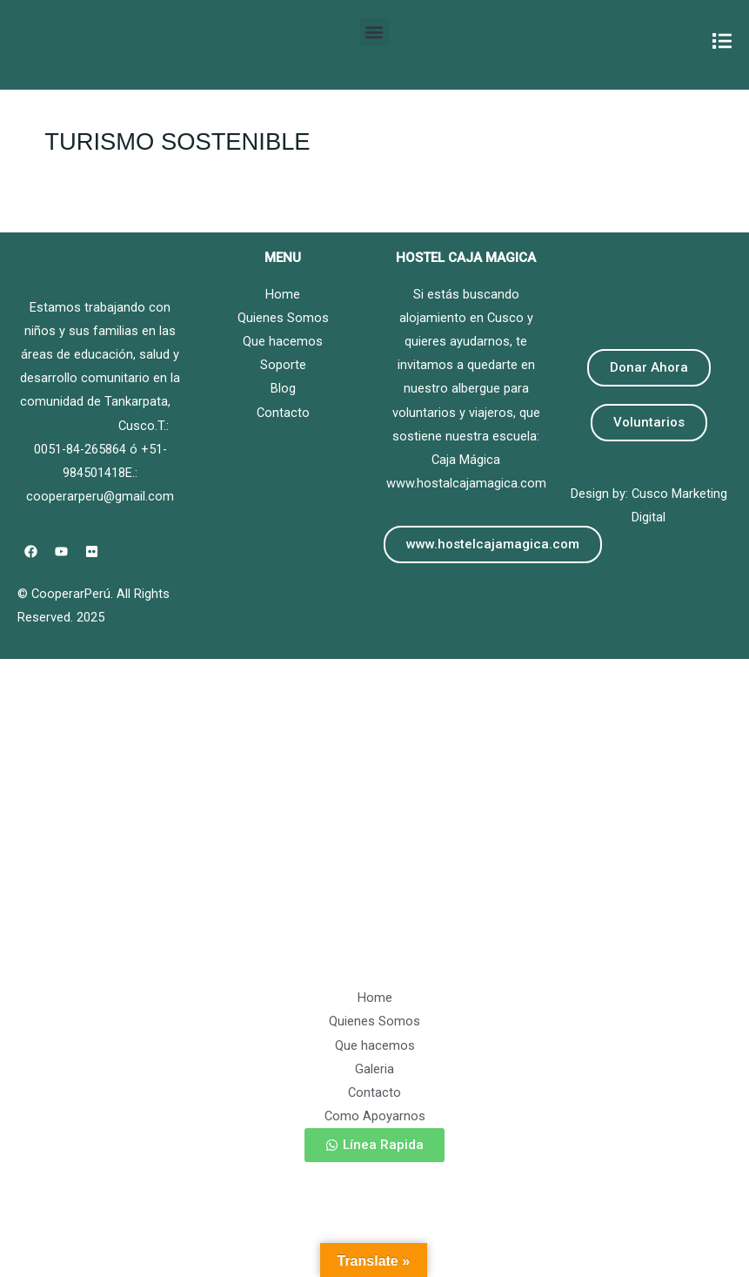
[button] (374, 31)
